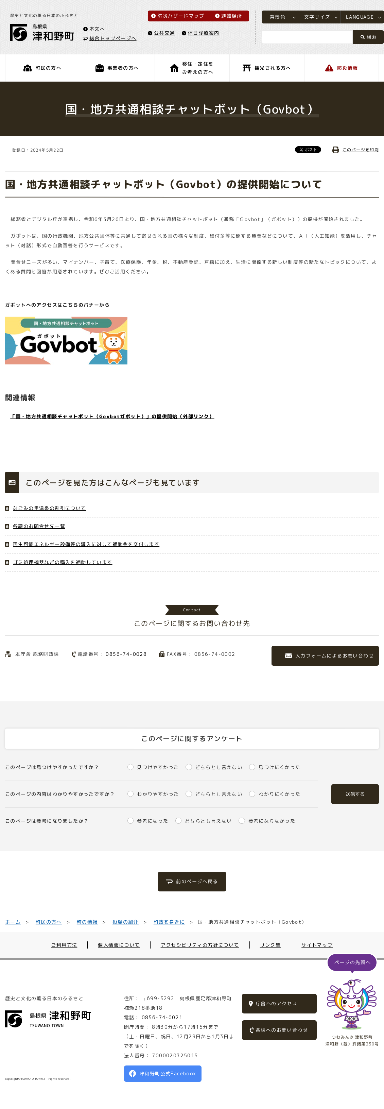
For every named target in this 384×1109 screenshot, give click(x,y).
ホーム (13, 922)
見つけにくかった (279, 767)
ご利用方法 (64, 945)
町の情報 (87, 922)
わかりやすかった (158, 794)
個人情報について (119, 945)
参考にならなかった (272, 821)
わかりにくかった (279, 794)
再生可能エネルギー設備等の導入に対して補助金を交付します (86, 544)
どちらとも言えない (219, 767)
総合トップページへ (113, 38)
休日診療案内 (203, 33)
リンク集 (270, 945)
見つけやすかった (158, 767)
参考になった (152, 821)
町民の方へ (49, 922)
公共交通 (164, 33)
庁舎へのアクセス (276, 1003)
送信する (355, 794)
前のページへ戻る (197, 881)
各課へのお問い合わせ (282, 1030)
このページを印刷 (361, 150)
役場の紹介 (125, 922)
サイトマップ (317, 945)
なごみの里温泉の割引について (49, 508)
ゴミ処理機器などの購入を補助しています (62, 562)
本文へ (97, 28)
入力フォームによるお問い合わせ (334, 655)
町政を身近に (169, 922)
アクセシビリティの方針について (200, 945)
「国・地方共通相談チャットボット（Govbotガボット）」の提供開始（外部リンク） (112, 416)
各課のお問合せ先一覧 (39, 526)
